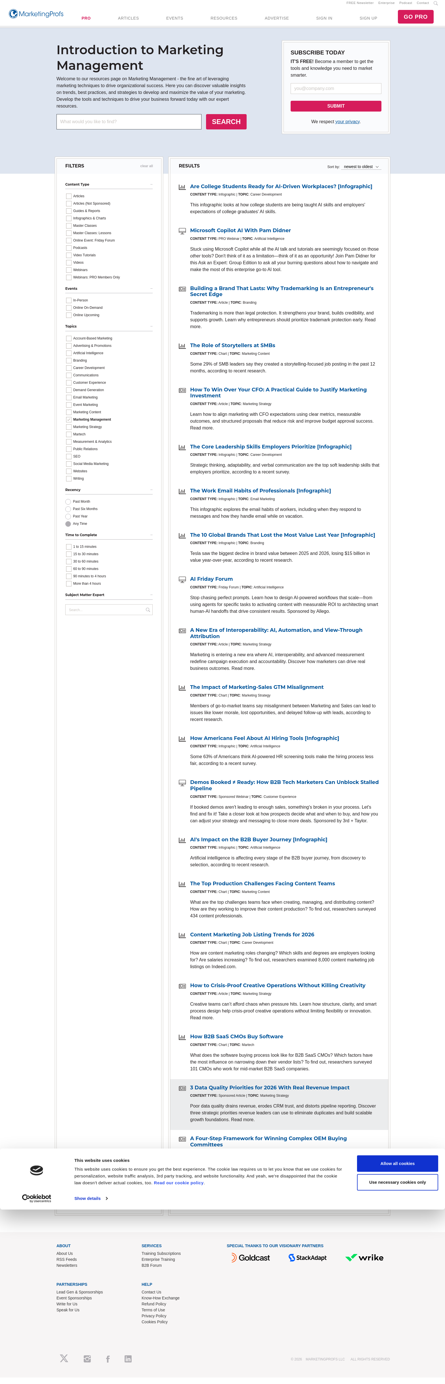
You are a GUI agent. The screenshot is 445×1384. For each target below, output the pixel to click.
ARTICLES (128, 21)
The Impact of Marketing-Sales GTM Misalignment (257, 694)
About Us (64, 1260)
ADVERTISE (277, 21)
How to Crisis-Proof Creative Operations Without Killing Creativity (278, 992)
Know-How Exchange (161, 1304)
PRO (86, 21)
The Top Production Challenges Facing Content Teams (262, 890)
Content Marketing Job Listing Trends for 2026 (252, 941)
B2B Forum (152, 1272)
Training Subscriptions (161, 1260)
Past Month (81, 508)
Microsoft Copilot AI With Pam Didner (240, 237)
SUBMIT (336, 112)
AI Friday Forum (211, 585)
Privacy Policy (154, 1322)
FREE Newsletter (360, 6)
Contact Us (151, 1298)
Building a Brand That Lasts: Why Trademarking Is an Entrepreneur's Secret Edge (281, 298)
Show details (87, 1372)
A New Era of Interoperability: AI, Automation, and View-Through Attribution (276, 640)
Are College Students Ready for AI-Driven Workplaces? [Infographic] (281, 193)
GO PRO (416, 20)
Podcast (405, 6)
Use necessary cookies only (397, 1356)
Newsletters (66, 1272)
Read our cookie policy (178, 1357)
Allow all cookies (398, 1337)
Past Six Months (85, 515)
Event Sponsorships (74, 1304)
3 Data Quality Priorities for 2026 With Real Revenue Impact (270, 1094)
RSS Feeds (66, 1266)
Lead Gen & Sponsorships (79, 1298)
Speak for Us (67, 1316)
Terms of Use (153, 1316)
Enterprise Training (158, 1266)
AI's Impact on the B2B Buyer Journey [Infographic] (259, 846)
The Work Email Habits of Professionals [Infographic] (260, 497)
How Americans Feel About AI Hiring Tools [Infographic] (264, 744)
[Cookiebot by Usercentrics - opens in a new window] (37, 1373)
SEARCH (226, 128)
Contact (423, 6)
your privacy (347, 127)
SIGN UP (368, 21)
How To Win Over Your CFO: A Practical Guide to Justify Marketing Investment (278, 399)
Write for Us (66, 1310)
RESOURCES (224, 21)
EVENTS (174, 21)
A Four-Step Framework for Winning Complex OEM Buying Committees (268, 1148)
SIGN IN (324, 21)
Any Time (80, 530)
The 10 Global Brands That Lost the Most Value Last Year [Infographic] (282, 541)
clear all (146, 172)
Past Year (80, 523)
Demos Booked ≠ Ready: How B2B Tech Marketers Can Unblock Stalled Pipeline (284, 792)
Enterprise (386, 6)
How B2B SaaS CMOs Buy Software (236, 1043)
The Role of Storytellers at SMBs (232, 352)
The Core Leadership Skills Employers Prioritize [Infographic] (271, 453)
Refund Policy (154, 1310)
